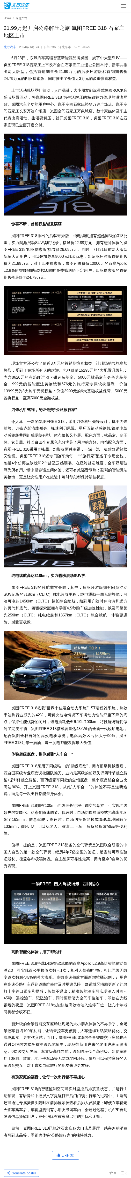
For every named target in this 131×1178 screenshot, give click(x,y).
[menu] (123, 6)
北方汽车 (10, 47)
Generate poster (21, 1173)
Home (7, 18)
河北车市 (64, 47)
